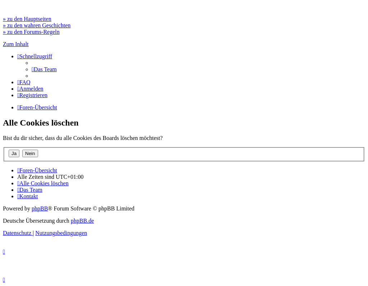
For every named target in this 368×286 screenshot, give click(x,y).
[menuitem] (44, 69)
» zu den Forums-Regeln (31, 32)
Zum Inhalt (16, 44)
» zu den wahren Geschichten (36, 25)
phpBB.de (82, 221)
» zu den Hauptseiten (27, 19)
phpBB (40, 208)
